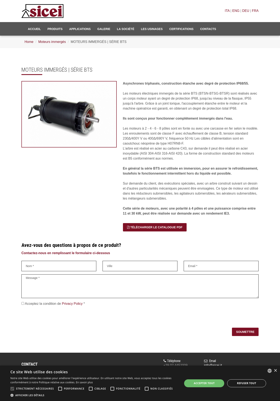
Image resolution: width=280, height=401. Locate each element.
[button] (93, 395)
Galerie (103, 29)
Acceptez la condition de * (53, 303)
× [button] (275, 370)
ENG (235, 10)
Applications (80, 29)
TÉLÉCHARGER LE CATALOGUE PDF (155, 227)
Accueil (34, 29)
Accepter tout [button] (204, 383)
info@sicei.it (213, 365)
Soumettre (245, 332)
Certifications (181, 29)
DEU (245, 10)
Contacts (208, 29)
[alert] (140, 383)
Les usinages (152, 29)
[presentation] (53, 317)
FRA (255, 10)
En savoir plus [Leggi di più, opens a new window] (84, 382)
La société (125, 29)
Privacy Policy (72, 303)
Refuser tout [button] (246, 383)
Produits (54, 29)
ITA (227, 10)
